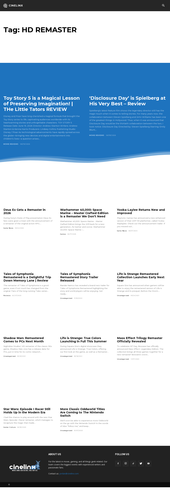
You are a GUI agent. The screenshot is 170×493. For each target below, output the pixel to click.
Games (63, 240)
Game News (8, 234)
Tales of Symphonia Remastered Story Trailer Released (79, 283)
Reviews (7, 301)
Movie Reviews (10, 150)
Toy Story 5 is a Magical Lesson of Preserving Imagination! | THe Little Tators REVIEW (34, 106)
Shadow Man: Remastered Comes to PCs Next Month (23, 345)
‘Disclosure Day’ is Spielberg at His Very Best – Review (125, 101)
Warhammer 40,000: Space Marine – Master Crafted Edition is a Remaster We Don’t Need (84, 219)
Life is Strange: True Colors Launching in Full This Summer (83, 345)
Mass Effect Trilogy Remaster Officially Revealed (139, 345)
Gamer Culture (9, 433)
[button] (163, 5)
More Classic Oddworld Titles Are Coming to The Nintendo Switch (82, 418)
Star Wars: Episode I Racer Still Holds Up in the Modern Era (26, 416)
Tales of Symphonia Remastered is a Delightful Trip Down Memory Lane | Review (27, 283)
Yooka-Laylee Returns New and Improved (141, 217)
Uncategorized (66, 304)
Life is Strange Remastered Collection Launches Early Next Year (141, 283)
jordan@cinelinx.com (69, 479)
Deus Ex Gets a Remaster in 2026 (24, 217)
